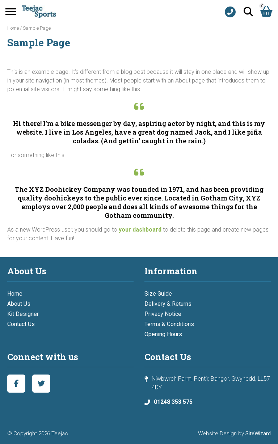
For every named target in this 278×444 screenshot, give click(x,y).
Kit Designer (23, 313)
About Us (18, 303)
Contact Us (21, 324)
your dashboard (140, 229)
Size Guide (158, 293)
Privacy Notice (162, 313)
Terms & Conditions (169, 324)
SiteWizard (258, 433)
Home (13, 28)
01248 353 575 (173, 401)
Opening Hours (163, 334)
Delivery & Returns (167, 303)
